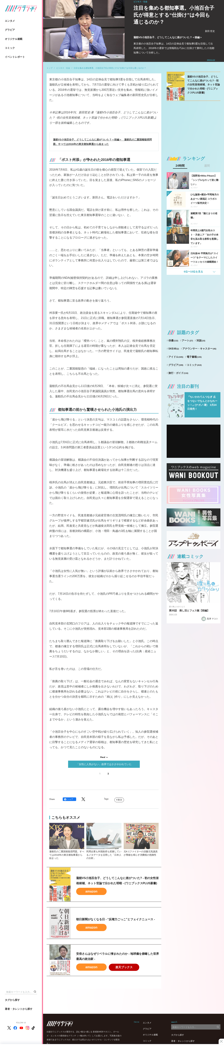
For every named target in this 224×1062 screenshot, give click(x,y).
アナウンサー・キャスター (199, 348)
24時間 (180, 165)
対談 (201, 340)
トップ (50, 68)
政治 (120, 799)
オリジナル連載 (13, 38)
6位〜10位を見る (193, 271)
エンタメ (10, 20)
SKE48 (173, 348)
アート (187, 340)
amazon (91, 891)
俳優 (173, 340)
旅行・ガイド (178, 373)
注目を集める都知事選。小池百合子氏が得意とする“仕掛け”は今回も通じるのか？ (110, 68)
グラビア (10, 29)
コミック (10, 47)
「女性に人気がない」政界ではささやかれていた (104, 764)
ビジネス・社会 (63, 68)
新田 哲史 (210, 31)
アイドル (175, 356)
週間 (207, 165)
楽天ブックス (124, 967)
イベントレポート (15, 56)
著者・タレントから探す (18, 1008)
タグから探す (12, 999)
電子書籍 (194, 356)
